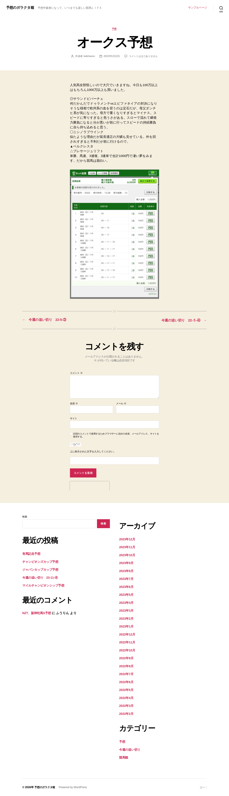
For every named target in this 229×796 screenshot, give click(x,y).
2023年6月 (126, 587)
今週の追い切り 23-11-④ (41, 577)
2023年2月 (126, 618)
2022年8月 (126, 666)
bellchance (89, 56)
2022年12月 (127, 634)
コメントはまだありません (143, 56)
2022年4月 (126, 698)
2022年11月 (127, 642)
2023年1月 (126, 626)
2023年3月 (126, 610)
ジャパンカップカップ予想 (42, 569)
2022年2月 (126, 713)
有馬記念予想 (31, 554)
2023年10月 (127, 555)
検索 (24, 516)
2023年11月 (127, 547)
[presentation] (89, 486)
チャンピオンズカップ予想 (42, 561)
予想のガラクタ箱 (20, 7)
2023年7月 (126, 579)
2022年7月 (126, 674)
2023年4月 (126, 602)
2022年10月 (127, 650)
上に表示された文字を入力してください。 (93, 451)
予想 (114, 29)
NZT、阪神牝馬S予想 (37, 613)
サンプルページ (197, 7)
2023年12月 (127, 539)
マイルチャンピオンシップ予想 (45, 585)
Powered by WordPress (74, 787)
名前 (74, 403)
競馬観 (124, 757)
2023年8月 (126, 571)
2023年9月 (126, 563)
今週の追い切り (130, 749)
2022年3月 (126, 706)
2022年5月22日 (112, 56)
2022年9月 (126, 658)
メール (121, 403)
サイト (73, 418)
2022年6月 (126, 682)
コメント (76, 373)
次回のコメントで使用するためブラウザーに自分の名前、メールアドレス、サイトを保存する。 (116, 435)
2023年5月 (126, 595)
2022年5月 (126, 690)
